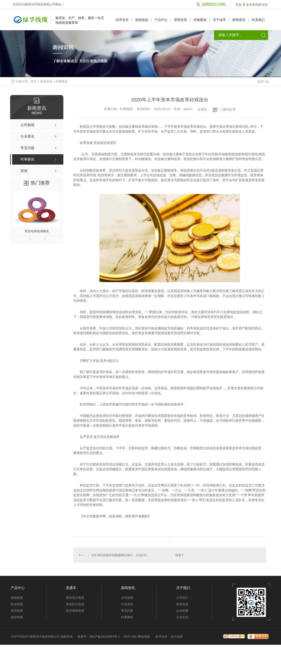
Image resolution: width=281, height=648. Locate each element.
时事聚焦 (62, 81)
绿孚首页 (122, 20)
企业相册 (182, 610)
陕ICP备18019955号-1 (105, 636)
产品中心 (161, 20)
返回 (263, 81)
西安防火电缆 (75, 604)
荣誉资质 (180, 20)
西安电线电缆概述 (37, 231)
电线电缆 (141, 20)
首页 (34, 81)
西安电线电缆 (75, 610)
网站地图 (144, 636)
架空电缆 (17, 617)
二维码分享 (227, 109)
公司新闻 (127, 597)
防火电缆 (17, 604)
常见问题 (127, 610)
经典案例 (199, 20)
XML (134, 636)
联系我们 (258, 20)
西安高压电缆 (75, 597)
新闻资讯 (238, 20)
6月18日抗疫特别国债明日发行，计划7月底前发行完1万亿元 (122, 555)
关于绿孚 (219, 20)
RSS (127, 636)
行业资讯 (127, 604)
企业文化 (182, 617)
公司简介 (182, 597)
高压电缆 (17, 610)
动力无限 (177, 636)
